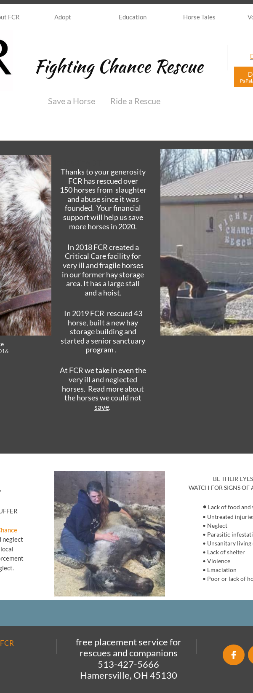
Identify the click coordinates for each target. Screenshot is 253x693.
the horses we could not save (102, 402)
